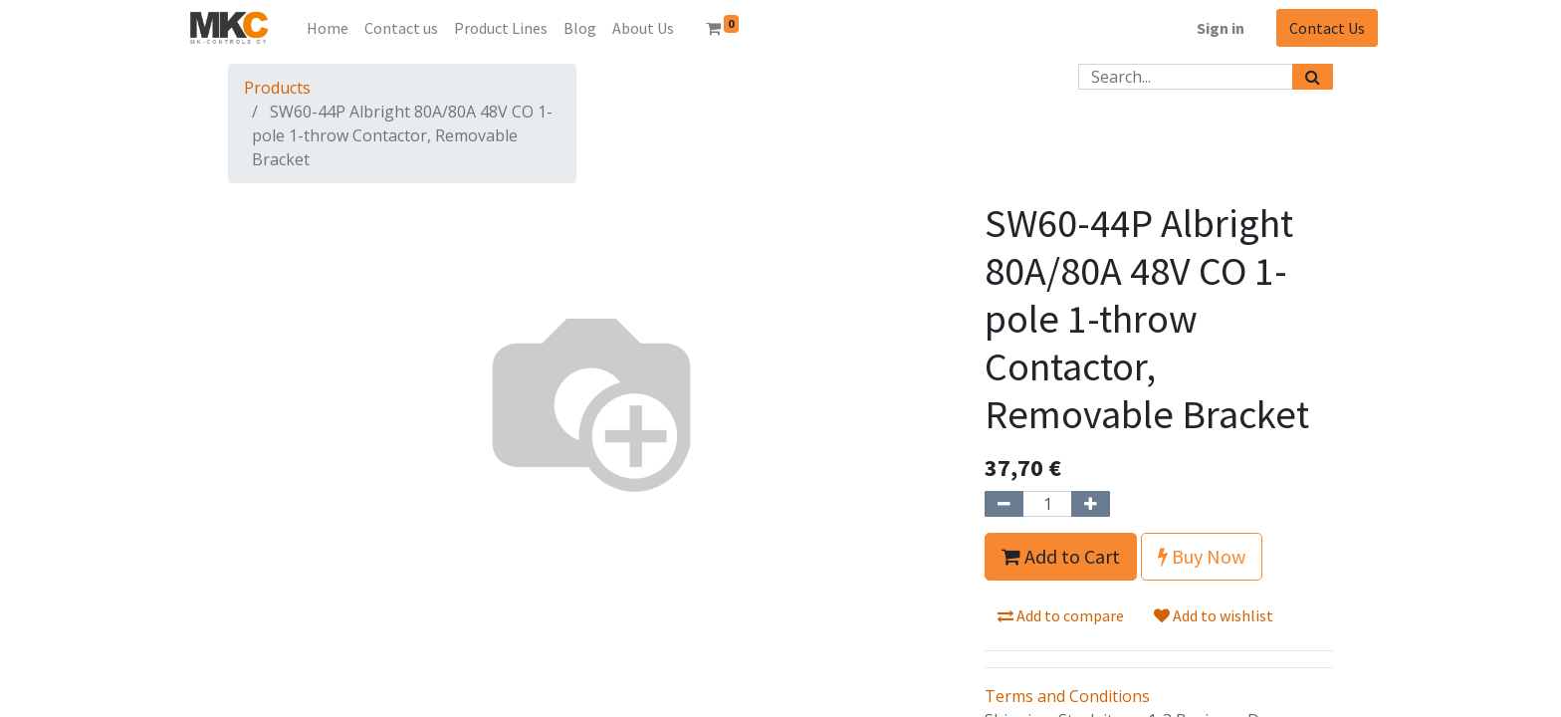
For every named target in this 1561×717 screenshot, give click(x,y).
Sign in (1220, 28)
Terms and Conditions (1067, 696)
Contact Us (1327, 28)
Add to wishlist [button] (1213, 615)
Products (277, 88)
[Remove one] (1004, 504)
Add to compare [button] (1061, 615)
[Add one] (1090, 504)
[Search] (1312, 77)
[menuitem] (327, 28)
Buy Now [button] (1201, 556)
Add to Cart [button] (1061, 556)
